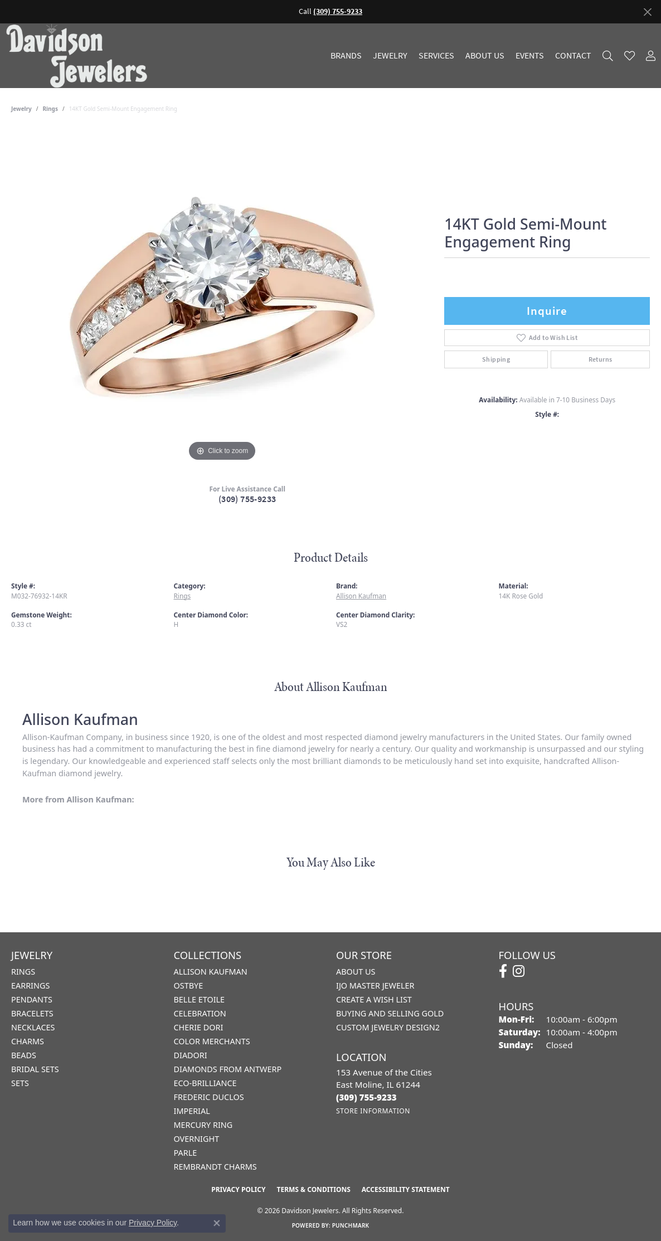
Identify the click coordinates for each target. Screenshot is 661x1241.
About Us (484, 55)
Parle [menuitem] (185, 1152)
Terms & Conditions (313, 1189)
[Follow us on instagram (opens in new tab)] (518, 971)
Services (436, 55)
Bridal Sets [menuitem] (35, 1069)
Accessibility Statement (406, 1189)
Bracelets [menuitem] (32, 1013)
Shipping (496, 359)
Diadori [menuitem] (190, 1055)
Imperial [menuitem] (192, 1111)
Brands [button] (346, 55)
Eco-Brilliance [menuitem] (205, 1083)
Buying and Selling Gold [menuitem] (390, 1013)
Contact (573, 55)
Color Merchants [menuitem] (212, 1041)
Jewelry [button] (390, 55)
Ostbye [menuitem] (188, 985)
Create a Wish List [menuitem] (374, 999)
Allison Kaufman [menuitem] (210, 971)
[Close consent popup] (216, 1223)
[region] (222, 297)
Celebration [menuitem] (200, 1013)
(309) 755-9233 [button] (337, 11)
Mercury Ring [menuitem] (203, 1125)
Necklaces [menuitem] (33, 1027)
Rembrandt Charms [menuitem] (215, 1166)
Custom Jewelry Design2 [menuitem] (388, 1027)
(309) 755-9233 (247, 499)
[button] (608, 55)
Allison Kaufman (361, 595)
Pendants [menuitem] (31, 999)
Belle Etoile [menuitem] (199, 999)
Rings (50, 109)
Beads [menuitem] (23, 1055)
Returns (601, 359)
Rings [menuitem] (23, 971)
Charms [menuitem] (27, 1041)
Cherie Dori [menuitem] (198, 1027)
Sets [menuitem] (20, 1083)
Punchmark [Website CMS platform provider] (351, 1225)
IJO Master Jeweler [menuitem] (375, 985)
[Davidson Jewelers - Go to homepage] (79, 55)
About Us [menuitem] (355, 971)
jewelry (21, 109)
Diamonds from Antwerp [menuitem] (228, 1069)
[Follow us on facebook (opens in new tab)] (503, 971)
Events (530, 55)
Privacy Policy (238, 1189)
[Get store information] (373, 1111)
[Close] (647, 12)
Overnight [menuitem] (197, 1138)
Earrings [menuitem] (30, 985)
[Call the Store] (366, 1097)
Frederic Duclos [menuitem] (209, 1097)
